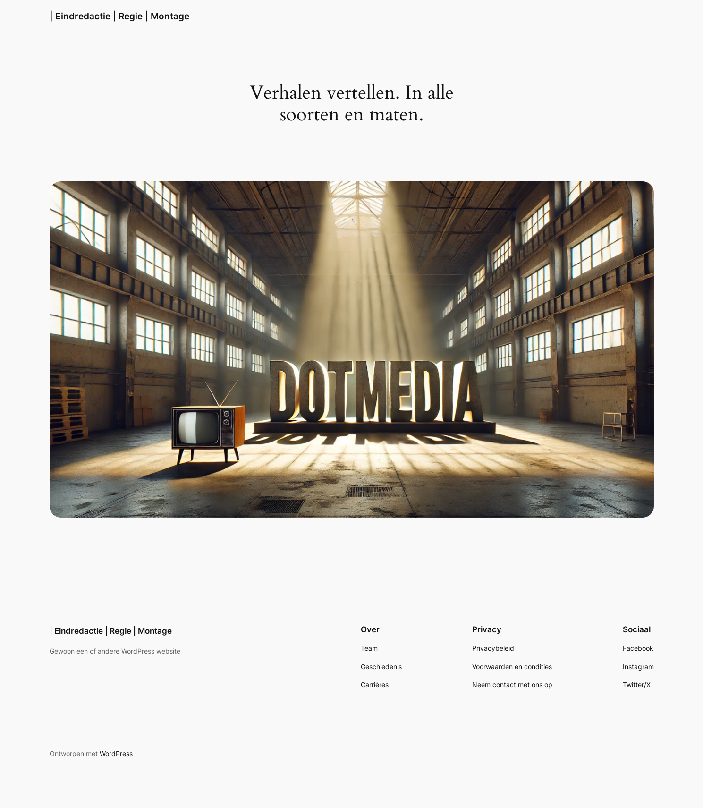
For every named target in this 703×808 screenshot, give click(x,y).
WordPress (116, 753)
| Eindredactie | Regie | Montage (119, 16)
